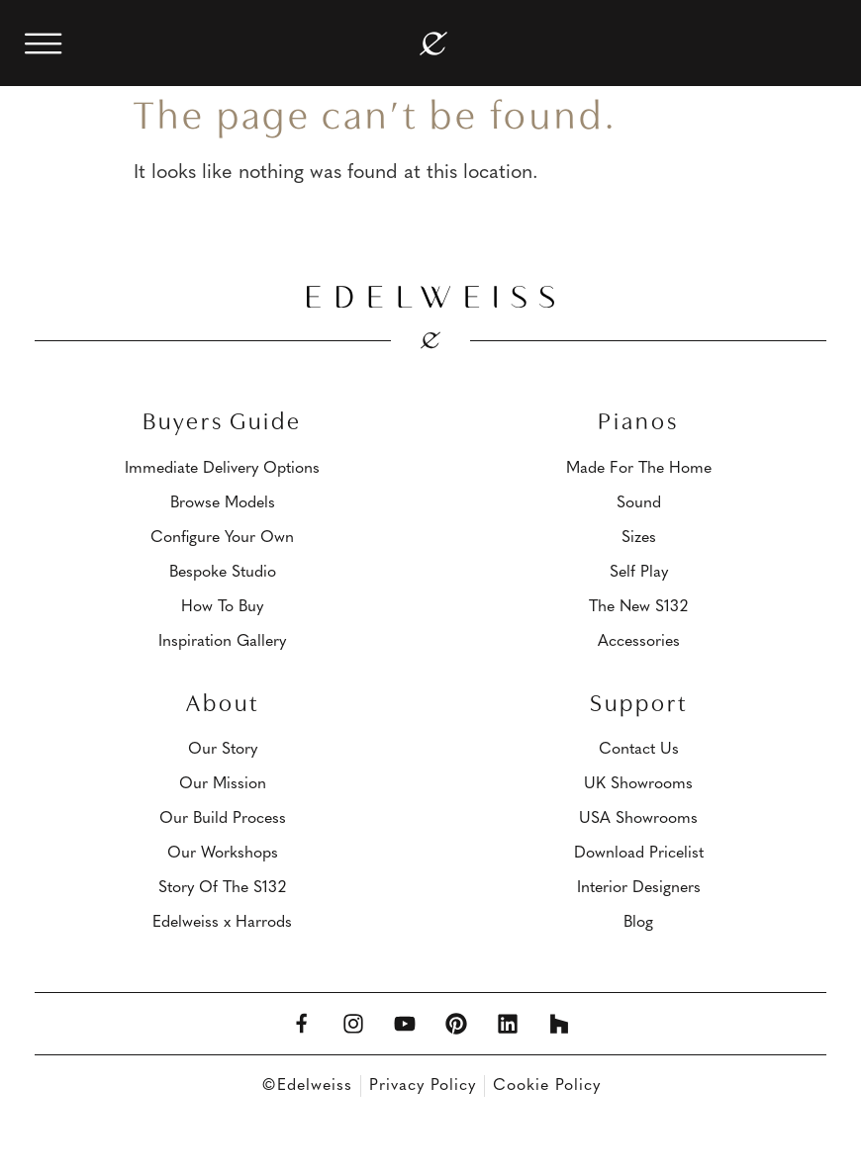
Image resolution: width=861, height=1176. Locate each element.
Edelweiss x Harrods (222, 923)
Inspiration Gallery (222, 642)
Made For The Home (639, 469)
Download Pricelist (639, 853)
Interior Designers (639, 888)
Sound (639, 503)
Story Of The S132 (222, 888)
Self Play (639, 573)
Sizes (639, 538)
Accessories (639, 642)
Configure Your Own (222, 538)
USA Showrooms (638, 819)
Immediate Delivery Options (222, 469)
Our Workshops (222, 853)
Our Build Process (222, 819)
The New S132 (638, 607)
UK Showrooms (638, 784)
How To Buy (222, 607)
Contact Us (639, 750)
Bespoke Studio (222, 573)
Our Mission (222, 784)
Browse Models (222, 503)
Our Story (222, 750)
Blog (638, 923)
